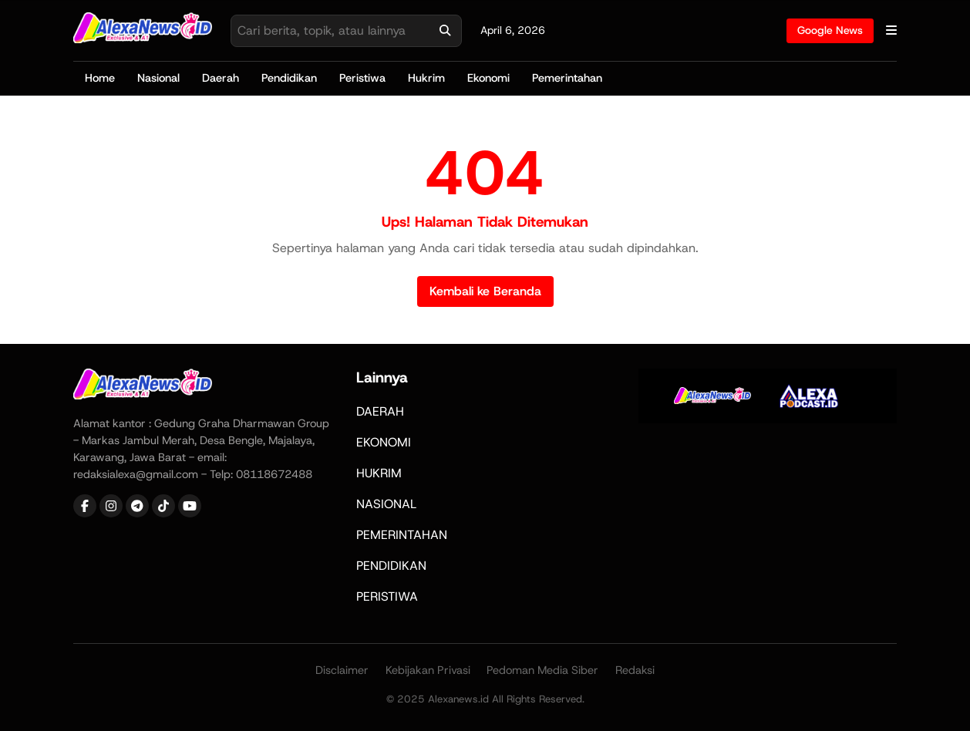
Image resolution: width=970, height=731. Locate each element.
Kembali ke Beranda (485, 291)
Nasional (158, 78)
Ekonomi (488, 78)
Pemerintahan (567, 78)
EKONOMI (383, 442)
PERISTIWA (387, 596)
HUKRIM (379, 473)
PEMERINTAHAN (401, 535)
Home (100, 78)
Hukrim (426, 78)
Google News (830, 30)
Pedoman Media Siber (542, 670)
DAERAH (380, 411)
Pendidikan (289, 78)
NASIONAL (386, 504)
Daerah (220, 78)
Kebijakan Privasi (428, 670)
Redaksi (635, 670)
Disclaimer (342, 670)
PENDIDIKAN (391, 566)
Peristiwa (362, 78)
